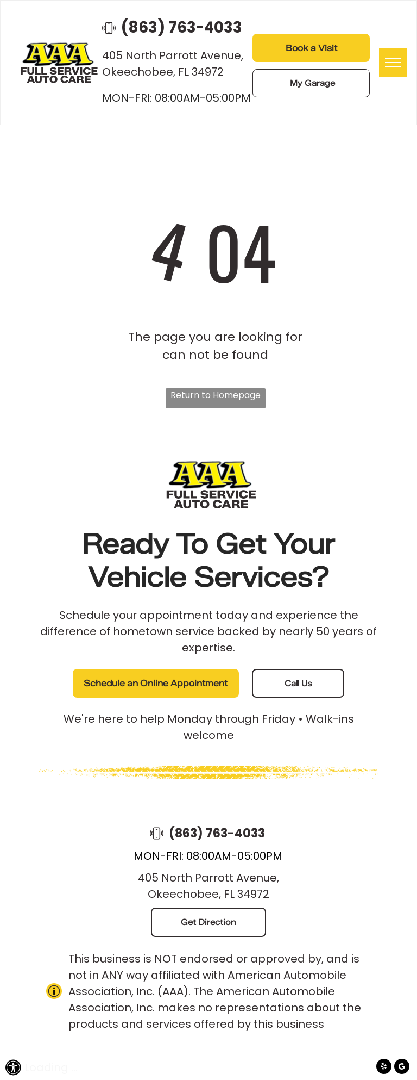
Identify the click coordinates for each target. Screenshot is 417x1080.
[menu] (393, 62)
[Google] (401, 1068)
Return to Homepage (215, 395)
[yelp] (383, 1068)
